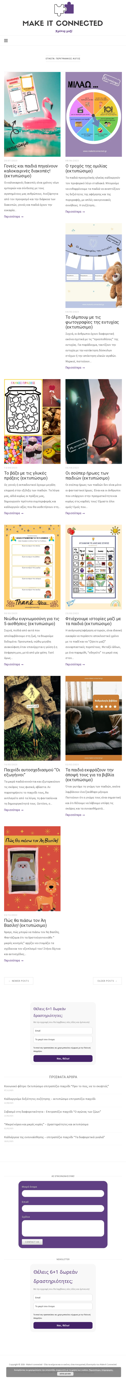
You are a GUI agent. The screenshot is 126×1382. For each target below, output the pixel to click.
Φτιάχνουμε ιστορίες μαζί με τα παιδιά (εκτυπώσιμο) (93, 621)
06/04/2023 (72, 468)
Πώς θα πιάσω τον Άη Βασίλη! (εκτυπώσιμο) (25, 923)
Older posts (107, 981)
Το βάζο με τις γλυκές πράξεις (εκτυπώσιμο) (26, 475)
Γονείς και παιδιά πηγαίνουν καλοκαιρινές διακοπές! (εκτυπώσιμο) (31, 171)
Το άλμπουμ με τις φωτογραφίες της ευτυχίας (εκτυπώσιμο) (92, 322)
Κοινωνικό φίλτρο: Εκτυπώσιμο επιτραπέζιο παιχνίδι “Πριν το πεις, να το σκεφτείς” (56, 1086)
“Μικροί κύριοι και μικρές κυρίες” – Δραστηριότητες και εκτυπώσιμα (46, 1124)
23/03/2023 (72, 613)
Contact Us (32, 1242)
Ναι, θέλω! (63, 1058)
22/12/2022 (10, 915)
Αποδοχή (65, 1373)
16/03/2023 (10, 764)
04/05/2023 (72, 312)
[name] (63, 1039)
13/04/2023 (10, 468)
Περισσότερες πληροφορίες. (101, 1370)
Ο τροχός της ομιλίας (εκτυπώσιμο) (86, 168)
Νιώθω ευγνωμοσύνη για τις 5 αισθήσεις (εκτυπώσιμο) (31, 621)
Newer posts (19, 981)
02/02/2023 (72, 764)
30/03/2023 (10, 613)
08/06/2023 (72, 161)
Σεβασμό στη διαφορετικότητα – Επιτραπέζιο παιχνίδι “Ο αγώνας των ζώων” (52, 1111)
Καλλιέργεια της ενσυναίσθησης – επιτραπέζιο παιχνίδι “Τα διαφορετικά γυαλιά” (54, 1137)
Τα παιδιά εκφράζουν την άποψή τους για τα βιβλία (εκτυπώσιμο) (89, 774)
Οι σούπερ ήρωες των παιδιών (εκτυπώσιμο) (87, 475)
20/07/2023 (10, 161)
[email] (63, 1030)
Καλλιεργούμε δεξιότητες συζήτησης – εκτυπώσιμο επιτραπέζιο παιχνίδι (49, 1099)
